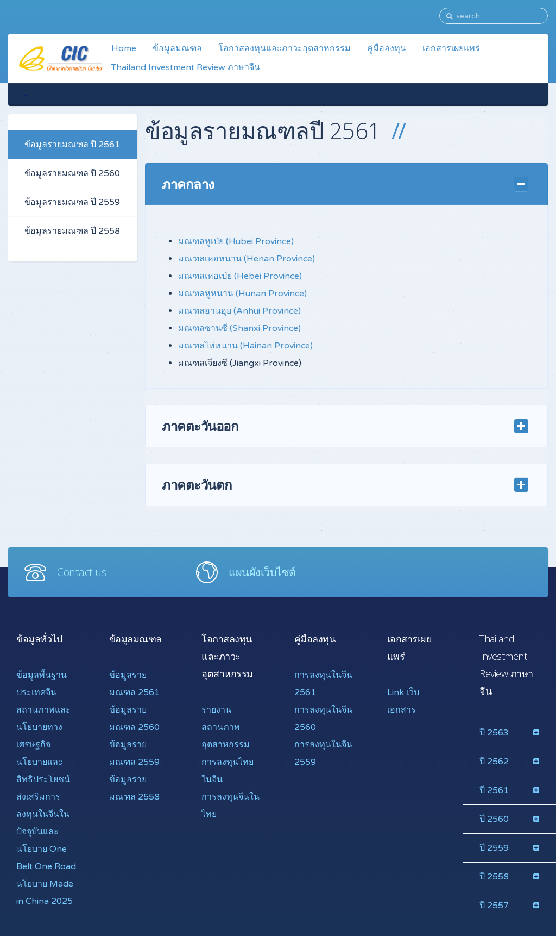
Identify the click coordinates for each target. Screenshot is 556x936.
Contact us (81, 572)
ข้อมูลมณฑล (177, 48)
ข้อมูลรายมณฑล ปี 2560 (72, 173)
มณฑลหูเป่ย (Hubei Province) (236, 241)
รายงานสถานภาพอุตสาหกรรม (225, 727)
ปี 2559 (494, 848)
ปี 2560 (494, 819)
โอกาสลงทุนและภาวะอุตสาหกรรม (284, 48)
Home (123, 48)
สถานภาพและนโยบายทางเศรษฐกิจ (43, 727)
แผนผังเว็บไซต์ (262, 572)
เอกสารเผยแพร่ (451, 48)
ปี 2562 (494, 761)
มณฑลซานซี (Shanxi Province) (239, 328)
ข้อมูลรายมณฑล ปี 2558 (72, 231)
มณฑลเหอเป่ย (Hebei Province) (240, 276)
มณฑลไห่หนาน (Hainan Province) (245, 345)
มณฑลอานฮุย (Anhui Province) (239, 310)
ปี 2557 (494, 905)
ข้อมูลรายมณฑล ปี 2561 (72, 144)
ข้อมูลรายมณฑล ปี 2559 (72, 202)
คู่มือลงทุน (386, 48)
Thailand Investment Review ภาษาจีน (185, 67)
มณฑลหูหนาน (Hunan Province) (242, 293)
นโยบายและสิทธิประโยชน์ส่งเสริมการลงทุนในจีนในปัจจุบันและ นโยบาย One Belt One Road (46, 814)
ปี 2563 (494, 732)
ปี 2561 (494, 790)
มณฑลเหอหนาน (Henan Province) (246, 258)
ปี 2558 (494, 876)
